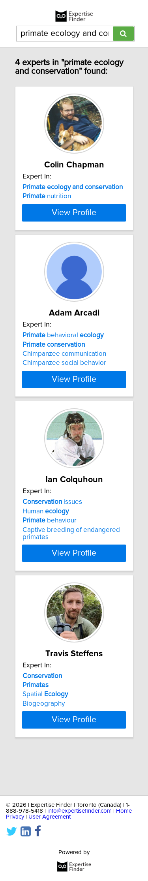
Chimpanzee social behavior (64, 388)
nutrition (46, 196)
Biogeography (43, 736)
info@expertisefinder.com (79, 811)
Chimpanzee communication (64, 379)
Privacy (15, 817)
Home (124, 811)
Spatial (45, 727)
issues (52, 534)
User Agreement (49, 817)
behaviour (49, 553)
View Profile (74, 238)
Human (45, 543)
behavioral (62, 360)
